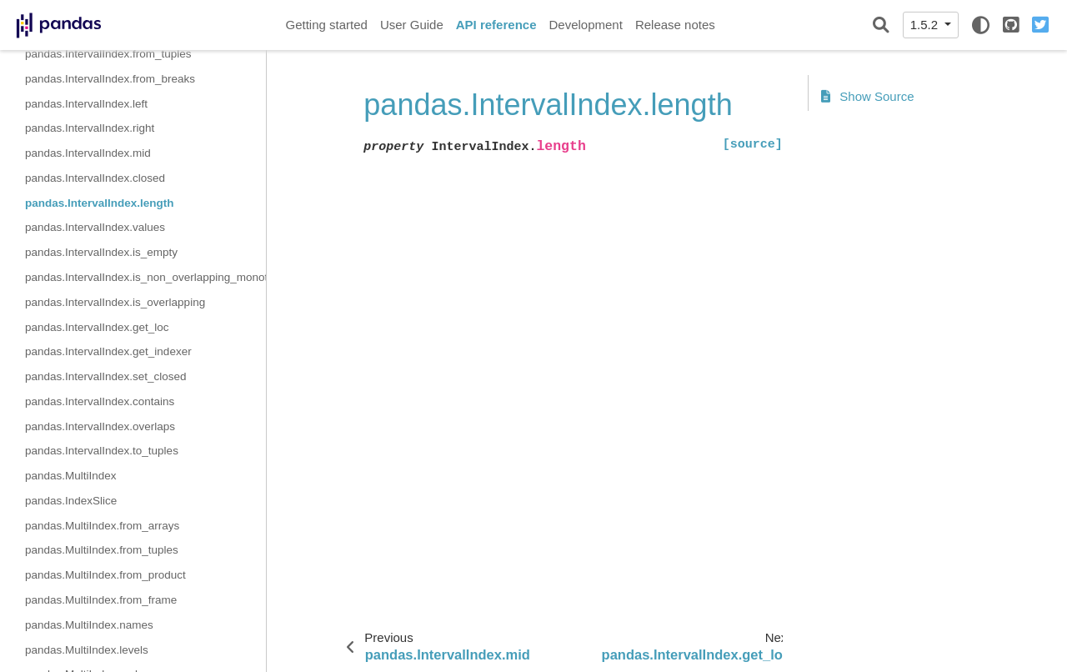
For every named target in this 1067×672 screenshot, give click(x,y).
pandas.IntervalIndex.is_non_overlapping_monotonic (145, 277)
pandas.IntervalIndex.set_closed (106, 376)
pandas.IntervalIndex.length (99, 203)
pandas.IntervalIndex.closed (95, 178)
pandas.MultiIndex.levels (86, 650)
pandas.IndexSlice (71, 500)
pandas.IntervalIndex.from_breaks (110, 79)
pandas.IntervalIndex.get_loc (97, 327)
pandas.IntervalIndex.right (89, 128)
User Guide (411, 25)
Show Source (867, 96)
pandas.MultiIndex (71, 475)
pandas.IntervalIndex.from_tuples (108, 54)
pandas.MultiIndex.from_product (105, 575)
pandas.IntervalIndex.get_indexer (108, 351)
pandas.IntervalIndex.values (95, 227)
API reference (496, 25)
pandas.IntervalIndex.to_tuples (101, 450)
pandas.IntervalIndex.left (86, 104)
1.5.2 (926, 25)
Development (585, 25)
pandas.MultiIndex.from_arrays (102, 525)
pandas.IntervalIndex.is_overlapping (115, 302)
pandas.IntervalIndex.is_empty (101, 252)
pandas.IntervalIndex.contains (99, 401)
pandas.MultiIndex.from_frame (101, 600)
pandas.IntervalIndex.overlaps (100, 426)
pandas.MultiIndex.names (89, 625)
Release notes (675, 25)
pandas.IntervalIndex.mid (88, 153)
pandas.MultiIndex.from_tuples (101, 550)
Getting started (327, 25)
